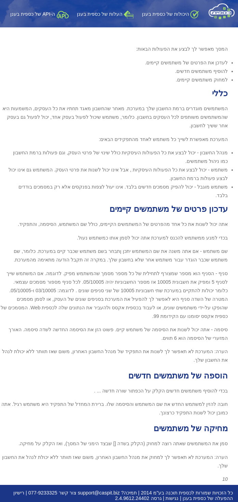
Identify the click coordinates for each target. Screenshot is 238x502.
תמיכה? (129, 492)
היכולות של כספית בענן (170, 14)
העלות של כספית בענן (105, 14)
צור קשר (68, 492)
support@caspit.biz (99, 492)
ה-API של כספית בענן (39, 14)
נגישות (172, 498)
